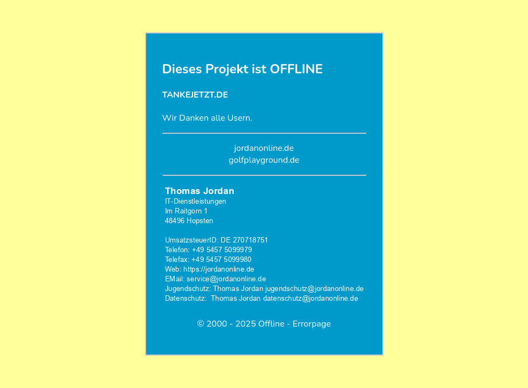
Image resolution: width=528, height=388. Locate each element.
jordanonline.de (263, 148)
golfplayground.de (264, 160)
